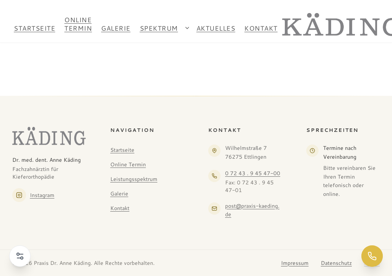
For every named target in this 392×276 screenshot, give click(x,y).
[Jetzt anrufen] (372, 256)
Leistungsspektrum (133, 179)
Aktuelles (215, 28)
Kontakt (261, 28)
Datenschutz (336, 263)
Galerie (116, 28)
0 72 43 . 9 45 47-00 (252, 173)
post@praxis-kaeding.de (252, 210)
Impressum (295, 263)
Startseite (34, 28)
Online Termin (78, 24)
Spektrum (159, 28)
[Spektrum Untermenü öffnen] (187, 28)
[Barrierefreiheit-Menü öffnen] (20, 256)
